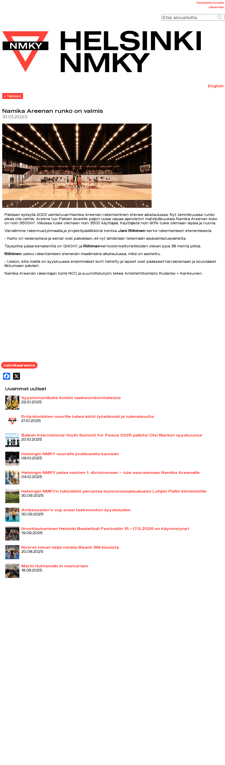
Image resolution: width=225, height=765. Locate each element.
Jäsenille (216, 7)
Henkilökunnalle (210, 2)
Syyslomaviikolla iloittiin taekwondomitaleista (71, 398)
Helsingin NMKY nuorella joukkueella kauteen (70, 454)
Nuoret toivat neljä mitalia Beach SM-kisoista (70, 547)
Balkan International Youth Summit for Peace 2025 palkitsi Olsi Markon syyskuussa (111, 435)
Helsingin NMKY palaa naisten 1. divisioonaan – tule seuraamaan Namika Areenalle (110, 472)
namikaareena (19, 365)
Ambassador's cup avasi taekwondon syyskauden (76, 510)
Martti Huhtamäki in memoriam (54, 566)
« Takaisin (12, 96)
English (216, 86)
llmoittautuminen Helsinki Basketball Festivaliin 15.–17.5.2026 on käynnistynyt (105, 528)
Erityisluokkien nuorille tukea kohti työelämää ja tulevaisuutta (87, 416)
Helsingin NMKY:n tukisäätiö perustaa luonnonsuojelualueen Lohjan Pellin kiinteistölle (114, 491)
